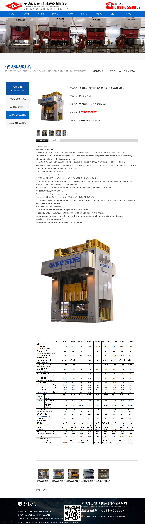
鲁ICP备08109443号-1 (111, 516)
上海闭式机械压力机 (129, 71)
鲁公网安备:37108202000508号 (93, 516)
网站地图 (122, 516)
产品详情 (42, 140)
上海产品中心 (113, 71)
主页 (103, 71)
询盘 (54, 140)
